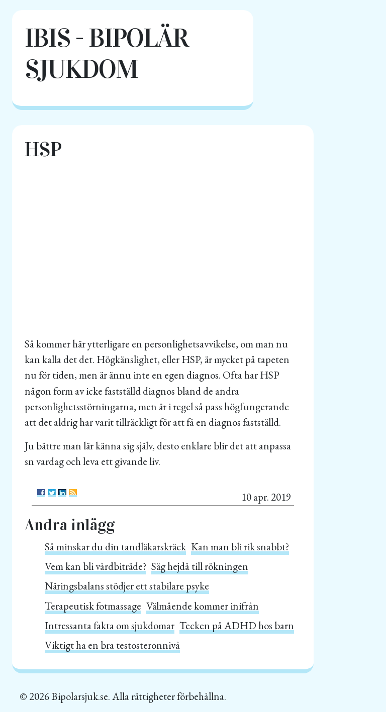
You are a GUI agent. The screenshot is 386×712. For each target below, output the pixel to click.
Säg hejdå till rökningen (199, 566)
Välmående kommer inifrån (202, 606)
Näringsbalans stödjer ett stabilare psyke (127, 585)
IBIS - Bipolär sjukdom (106, 53)
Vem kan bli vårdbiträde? (95, 566)
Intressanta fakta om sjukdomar (109, 625)
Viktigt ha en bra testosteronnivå (112, 645)
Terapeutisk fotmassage (93, 606)
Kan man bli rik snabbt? (240, 546)
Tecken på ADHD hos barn (236, 625)
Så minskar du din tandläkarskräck (115, 546)
